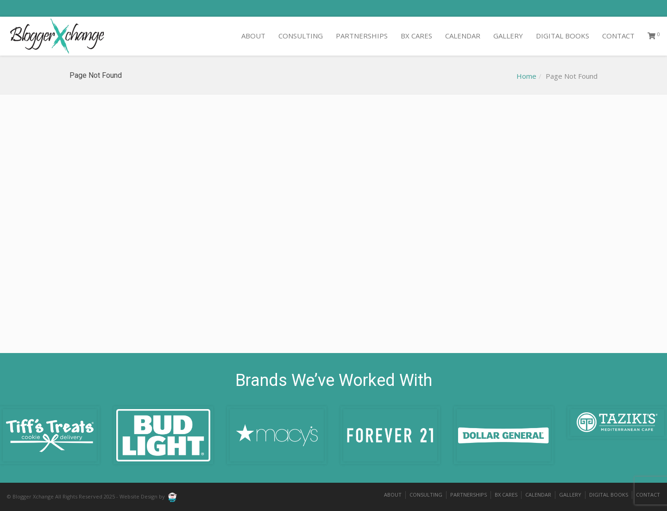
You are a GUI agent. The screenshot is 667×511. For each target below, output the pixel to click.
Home (526, 76)
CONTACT (618, 35)
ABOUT (253, 35)
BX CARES (416, 35)
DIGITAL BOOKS (562, 35)
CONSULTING (300, 35)
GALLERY (508, 35)
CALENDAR (462, 35)
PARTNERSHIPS (362, 35)
